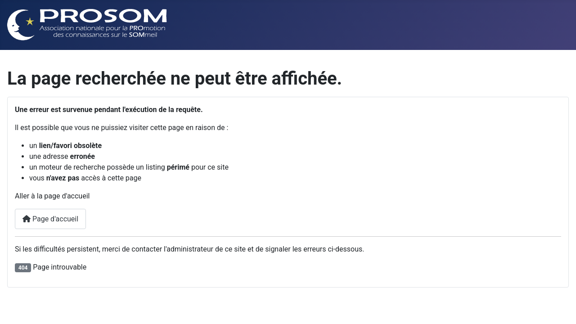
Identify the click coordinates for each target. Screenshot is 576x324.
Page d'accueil (50, 219)
